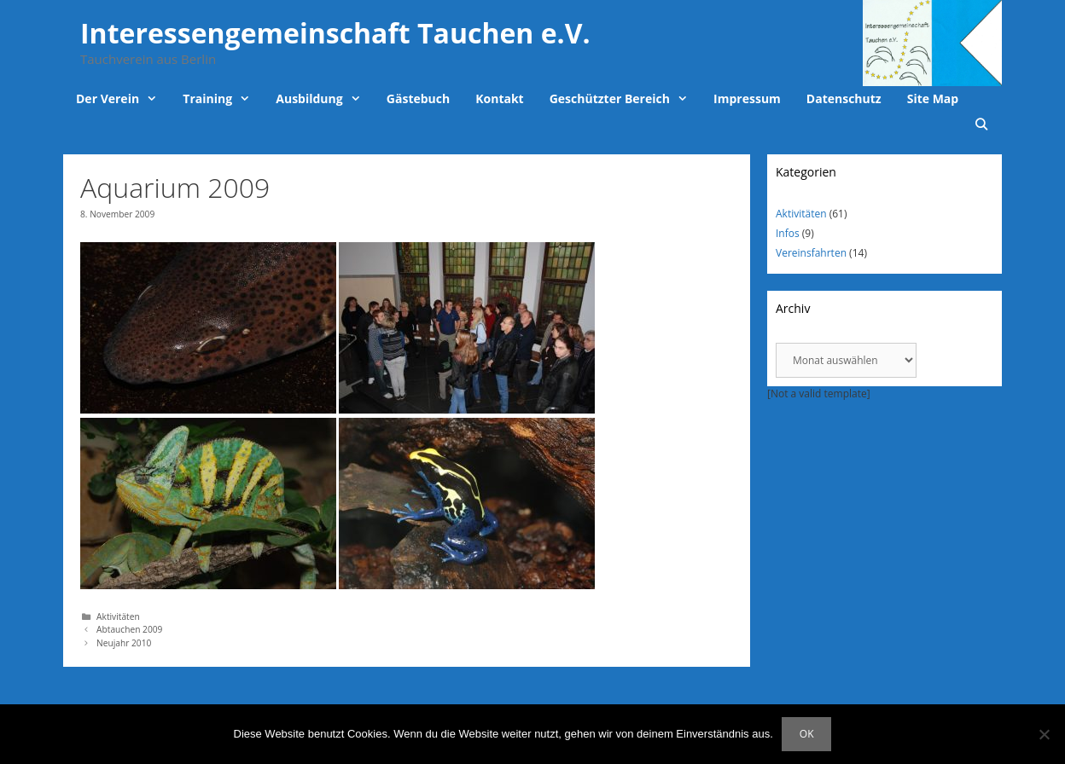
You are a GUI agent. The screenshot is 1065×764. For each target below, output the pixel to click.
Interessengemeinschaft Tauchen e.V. (335, 32)
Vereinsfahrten (811, 253)
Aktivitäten (118, 616)
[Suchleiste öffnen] (981, 124)
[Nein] (1043, 734)
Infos (788, 233)
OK (807, 733)
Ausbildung (325, 99)
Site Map (932, 98)
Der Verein (123, 99)
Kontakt (499, 98)
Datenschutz (844, 98)
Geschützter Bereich (625, 99)
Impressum (747, 98)
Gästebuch (418, 98)
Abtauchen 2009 (129, 629)
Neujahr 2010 (123, 643)
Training (223, 99)
